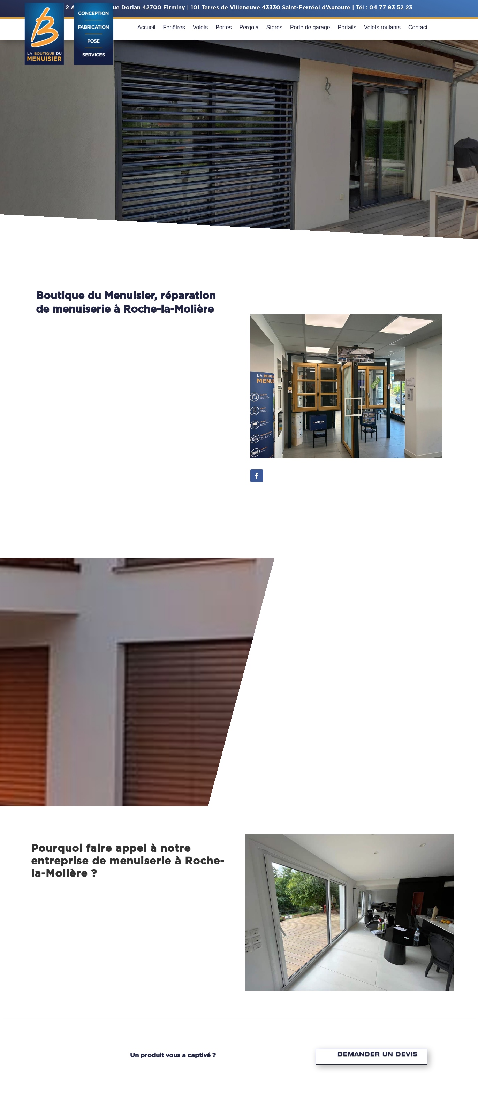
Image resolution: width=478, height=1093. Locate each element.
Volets (200, 27)
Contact (417, 27)
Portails (347, 27)
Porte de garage (310, 27)
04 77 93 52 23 (390, 7)
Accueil (146, 27)
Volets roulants (382, 27)
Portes (223, 27)
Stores (274, 27)
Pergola (249, 27)
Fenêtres (174, 27)
